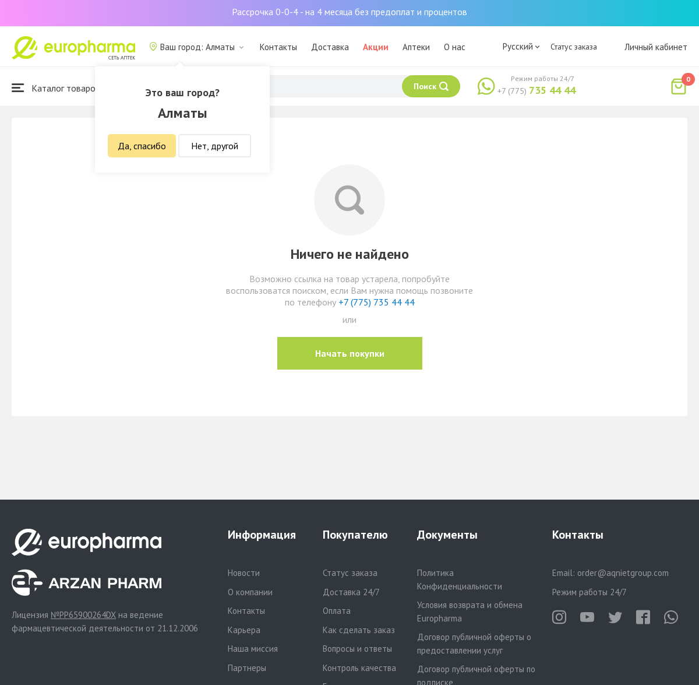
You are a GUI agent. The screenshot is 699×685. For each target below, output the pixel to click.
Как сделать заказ (359, 629)
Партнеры (247, 667)
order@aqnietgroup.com (623, 572)
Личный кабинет (655, 46)
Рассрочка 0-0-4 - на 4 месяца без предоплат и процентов (349, 11)
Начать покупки (349, 353)
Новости (244, 572)
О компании (250, 592)
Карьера (244, 629)
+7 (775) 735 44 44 (376, 302)
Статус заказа (573, 46)
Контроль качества (359, 667)
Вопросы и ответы (357, 648)
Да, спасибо (142, 146)
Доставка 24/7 (351, 592)
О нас (454, 46)
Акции (376, 46)
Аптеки (416, 46)
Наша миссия (253, 648)
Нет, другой (214, 146)
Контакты (278, 46)
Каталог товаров (56, 88)
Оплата (337, 610)
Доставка (330, 46)
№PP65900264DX (83, 614)
